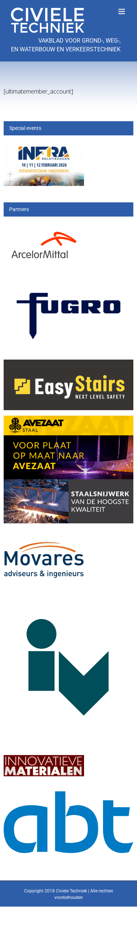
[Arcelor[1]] (44, 228)
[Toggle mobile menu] (122, 11)
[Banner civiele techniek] (44, 146)
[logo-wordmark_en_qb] (68, 284)
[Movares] (44, 534)
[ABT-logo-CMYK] (68, 795)
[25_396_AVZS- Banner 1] (68, 419)
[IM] (44, 751)
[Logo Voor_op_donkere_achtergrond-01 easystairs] (68, 363)
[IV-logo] (68, 598)
